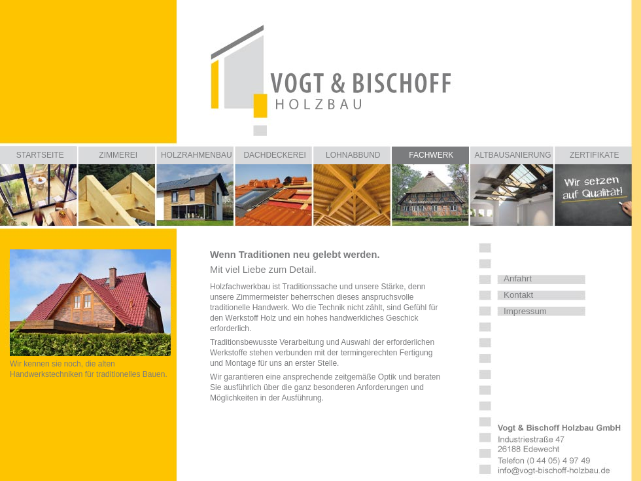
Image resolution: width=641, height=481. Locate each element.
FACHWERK (431, 155)
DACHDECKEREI (274, 155)
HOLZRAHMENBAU (196, 155)
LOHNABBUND (353, 155)
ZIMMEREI (118, 155)
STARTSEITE (40, 155)
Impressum (525, 311)
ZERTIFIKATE (594, 155)
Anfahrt (518, 278)
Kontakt (518, 295)
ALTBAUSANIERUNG (512, 155)
